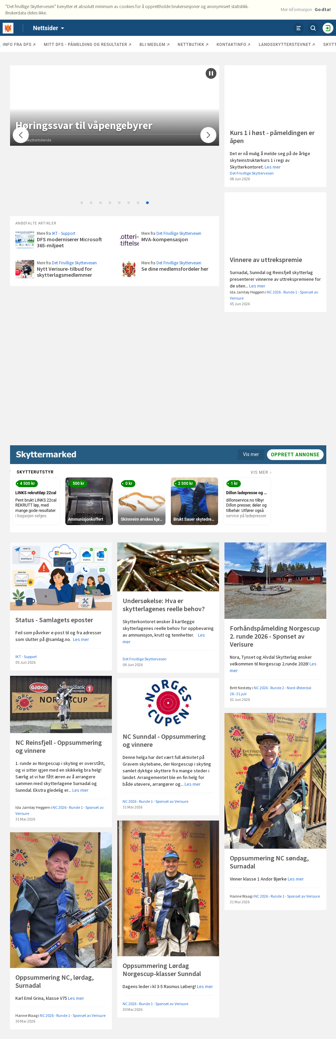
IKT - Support (63, 233)
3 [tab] (101, 203)
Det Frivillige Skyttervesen (252, 173)
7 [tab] (138, 203)
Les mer (273, 167)
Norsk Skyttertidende (45, 139)
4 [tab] (110, 203)
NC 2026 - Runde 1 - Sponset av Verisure (155, 801)
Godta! (323, 9)
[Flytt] (21, 135)
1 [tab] (82, 203)
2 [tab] (91, 203)
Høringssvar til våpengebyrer (95, 125)
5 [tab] (119, 203)
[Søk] (313, 28)
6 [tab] (129, 203)
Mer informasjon (296, 9)
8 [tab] (147, 203)
